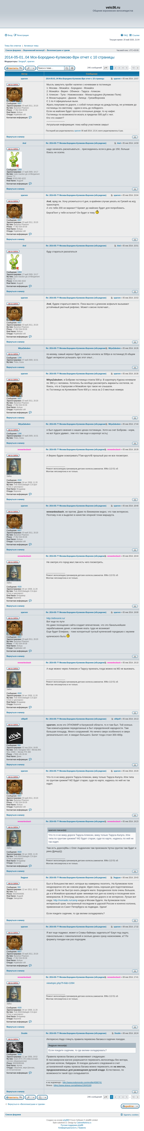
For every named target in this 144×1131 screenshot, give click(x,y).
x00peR (24, 719)
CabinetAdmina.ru (84, 1123)
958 (19, 745)
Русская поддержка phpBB (72, 1125)
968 (19, 887)
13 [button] (133, 68)
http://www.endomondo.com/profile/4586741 (82, 1082)
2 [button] (115, 68)
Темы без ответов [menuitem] (13, 46)
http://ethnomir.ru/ (55, 618)
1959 (19, 170)
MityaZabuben (24, 348)
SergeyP (22, 61)
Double (24, 1033)
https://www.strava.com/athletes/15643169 (73, 1085)
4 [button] (122, 68)
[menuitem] (8, 35)
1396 (19, 358)
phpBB (66, 1120)
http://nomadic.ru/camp (65, 900)
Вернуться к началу (15, 137)
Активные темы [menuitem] (31, 46)
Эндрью (24, 878)
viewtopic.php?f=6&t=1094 (60, 983)
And (24, 143)
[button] (105, 68)
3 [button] (119, 68)
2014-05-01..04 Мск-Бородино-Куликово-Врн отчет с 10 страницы (59, 57)
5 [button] (126, 68)
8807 (19, 104)
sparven (30, 61)
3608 (19, 1055)
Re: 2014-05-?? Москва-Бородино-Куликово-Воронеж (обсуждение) (76, 143)
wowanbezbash (24, 450)
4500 (19, 480)
